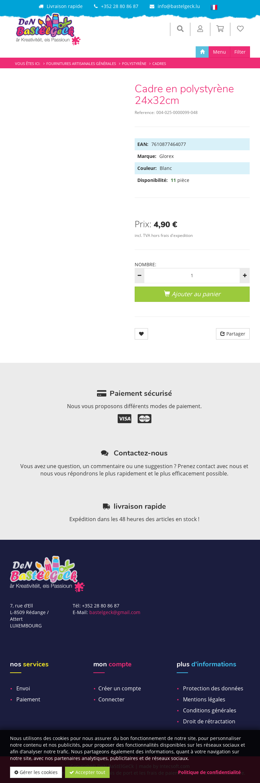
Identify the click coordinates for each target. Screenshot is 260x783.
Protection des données (213, 688)
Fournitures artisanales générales (81, 63)
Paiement (28, 699)
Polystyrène (134, 63)
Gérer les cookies (36, 772)
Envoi (23, 688)
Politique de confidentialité (209, 772)
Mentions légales (204, 699)
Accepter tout (87, 772)
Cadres (159, 63)
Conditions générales (209, 710)
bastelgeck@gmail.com (114, 612)
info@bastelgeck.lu (179, 6)
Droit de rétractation (209, 721)
